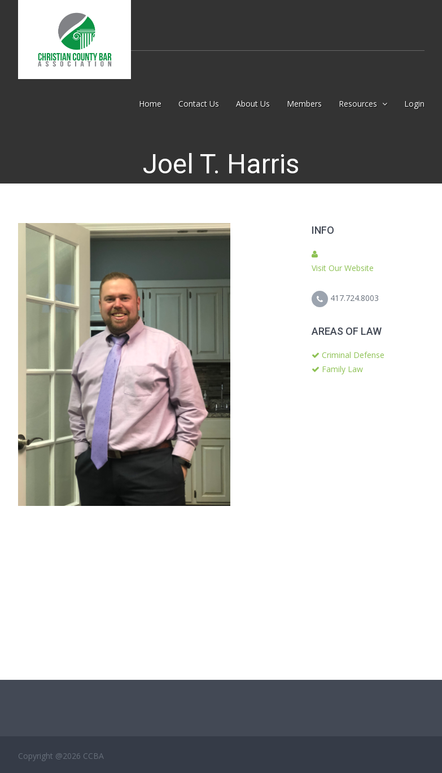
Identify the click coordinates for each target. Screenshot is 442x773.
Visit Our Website (343, 268)
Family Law (342, 369)
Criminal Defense (353, 355)
